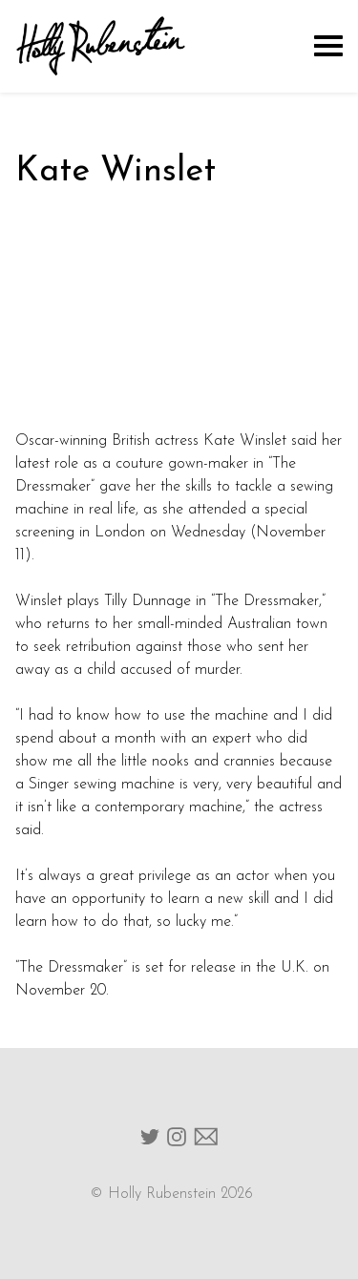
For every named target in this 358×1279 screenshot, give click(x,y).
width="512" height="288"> (179, 314)
